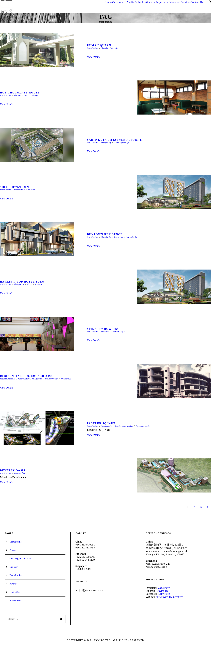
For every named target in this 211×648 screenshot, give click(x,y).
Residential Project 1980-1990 (26, 376)
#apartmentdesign (7, 378)
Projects (160, 2)
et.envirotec (163, 593)
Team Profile (16, 542)
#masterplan (119, 237)
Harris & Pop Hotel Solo (22, 281)
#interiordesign (32, 95)
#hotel (29, 284)
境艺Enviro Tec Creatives (169, 597)
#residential (132, 237)
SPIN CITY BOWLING (103, 328)
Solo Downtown (14, 187)
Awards (13, 584)
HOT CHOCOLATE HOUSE (20, 92)
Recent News (16, 600)
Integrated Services (180, 2)
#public (114, 48)
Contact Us (196, 2)
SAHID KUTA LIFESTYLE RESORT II (115, 139)
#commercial (19, 189)
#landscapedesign (121, 142)
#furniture (18, 95)
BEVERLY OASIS (12, 470)
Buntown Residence (105, 234)
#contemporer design (124, 426)
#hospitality (106, 142)
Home (109, 2)
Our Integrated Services (20, 558)
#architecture (92, 48)
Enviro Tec (162, 590)
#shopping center (143, 426)
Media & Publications (139, 2)
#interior (105, 48)
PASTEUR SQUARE (101, 423)
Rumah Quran (99, 45)
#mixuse (31, 189)
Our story (117, 2)
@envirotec (164, 587)
